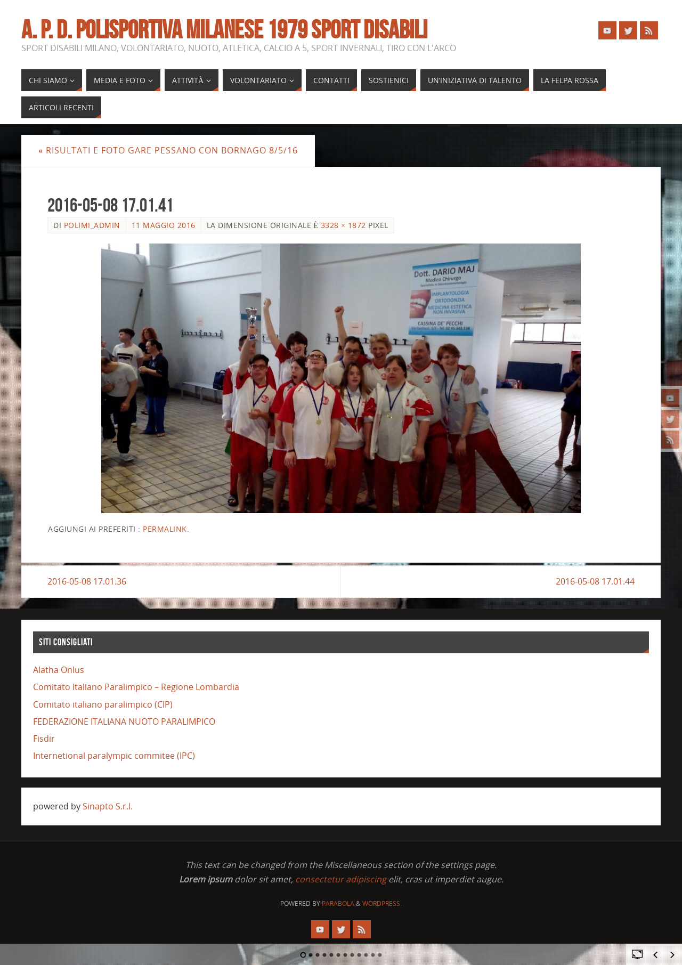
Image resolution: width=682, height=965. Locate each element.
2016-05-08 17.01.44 (595, 581)
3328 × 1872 (343, 225)
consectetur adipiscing (340, 879)
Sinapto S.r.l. (108, 806)
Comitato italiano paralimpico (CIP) (103, 704)
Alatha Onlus (58, 670)
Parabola (338, 903)
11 (373, 955)
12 (380, 955)
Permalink (165, 529)
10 (366, 955)
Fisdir (44, 738)
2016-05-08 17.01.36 (86, 581)
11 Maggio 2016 (164, 225)
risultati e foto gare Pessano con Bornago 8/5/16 (168, 150)
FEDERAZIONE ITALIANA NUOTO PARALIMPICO (124, 721)
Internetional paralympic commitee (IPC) (114, 755)
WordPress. (382, 903)
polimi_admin (92, 225)
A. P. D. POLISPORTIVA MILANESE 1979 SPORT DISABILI (224, 29)
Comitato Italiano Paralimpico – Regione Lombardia (136, 687)
